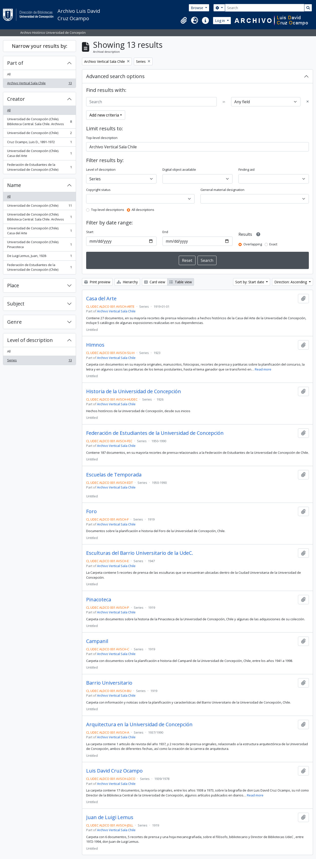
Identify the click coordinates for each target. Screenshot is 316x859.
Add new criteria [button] (104, 115)
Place (13, 285)
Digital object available (179, 169)
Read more (263, 369)
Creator (16, 99)
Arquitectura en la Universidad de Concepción (139, 724)
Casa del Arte (101, 299)
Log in (220, 20)
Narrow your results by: (39, 46)
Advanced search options (115, 76)
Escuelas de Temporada (113, 475)
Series (39, 361)
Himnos (95, 345)
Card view (154, 282)
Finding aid (246, 169)
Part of (15, 63)
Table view (180, 282)
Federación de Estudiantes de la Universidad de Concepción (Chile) (39, 167)
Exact (273, 244)
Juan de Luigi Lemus (109, 817)
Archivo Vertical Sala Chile (39, 84)
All (9, 74)
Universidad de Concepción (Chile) (39, 134)
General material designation (222, 189)
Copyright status (98, 189)
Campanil (97, 641)
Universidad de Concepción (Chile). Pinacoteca (39, 244)
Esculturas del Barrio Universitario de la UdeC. (139, 553)
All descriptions (143, 209)
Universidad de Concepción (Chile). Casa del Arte (39, 153)
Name (14, 185)
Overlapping (252, 244)
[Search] (264, 8)
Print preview (97, 282)
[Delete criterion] (307, 101)
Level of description (30, 340)
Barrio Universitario (109, 683)
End (165, 232)
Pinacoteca (98, 600)
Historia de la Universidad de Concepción (133, 391)
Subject (15, 303)
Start (89, 232)
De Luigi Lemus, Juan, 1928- (39, 256)
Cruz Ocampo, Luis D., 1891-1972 (39, 143)
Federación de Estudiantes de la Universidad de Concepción (155, 433)
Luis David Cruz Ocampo (114, 771)
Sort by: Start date (250, 282)
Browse (197, 7)
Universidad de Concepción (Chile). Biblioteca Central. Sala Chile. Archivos (39, 121)
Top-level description (102, 137)
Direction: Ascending (291, 282)
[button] (183, 20)
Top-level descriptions (107, 209)
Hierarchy (127, 282)
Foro (91, 511)
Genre (14, 322)
